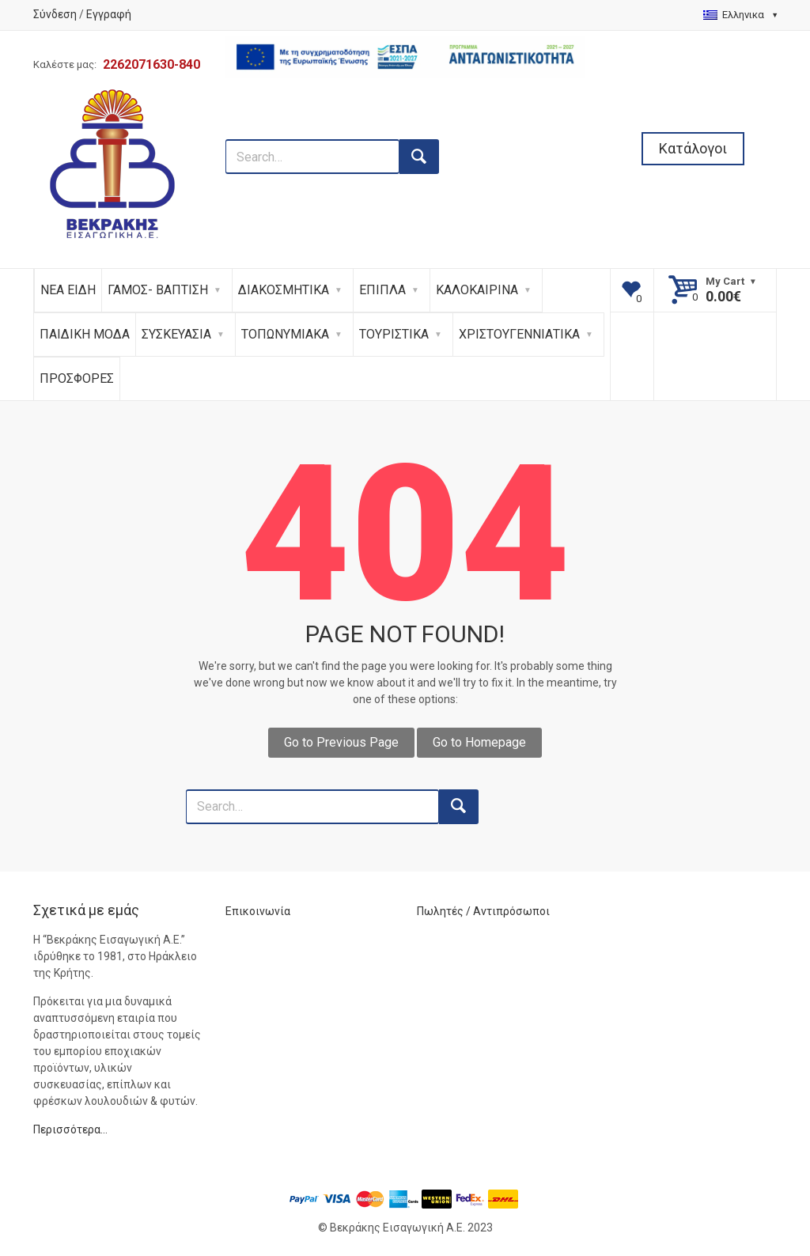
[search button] (419, 156)
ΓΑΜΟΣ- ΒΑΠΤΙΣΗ (158, 289)
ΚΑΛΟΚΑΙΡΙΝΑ (477, 289)
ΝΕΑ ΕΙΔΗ (68, 289)
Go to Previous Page (341, 742)
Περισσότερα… (70, 1129)
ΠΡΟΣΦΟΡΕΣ (77, 378)
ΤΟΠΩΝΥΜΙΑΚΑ (285, 334)
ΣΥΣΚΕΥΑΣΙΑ (176, 334)
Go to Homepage (479, 742)
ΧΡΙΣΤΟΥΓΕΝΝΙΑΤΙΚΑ (519, 334)
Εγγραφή (108, 14)
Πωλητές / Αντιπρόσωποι (483, 911)
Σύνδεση (55, 14)
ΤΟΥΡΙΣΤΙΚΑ (394, 334)
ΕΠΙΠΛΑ (382, 289)
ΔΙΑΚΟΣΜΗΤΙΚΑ (283, 289)
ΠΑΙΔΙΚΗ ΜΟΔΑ (85, 334)
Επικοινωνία (257, 911)
